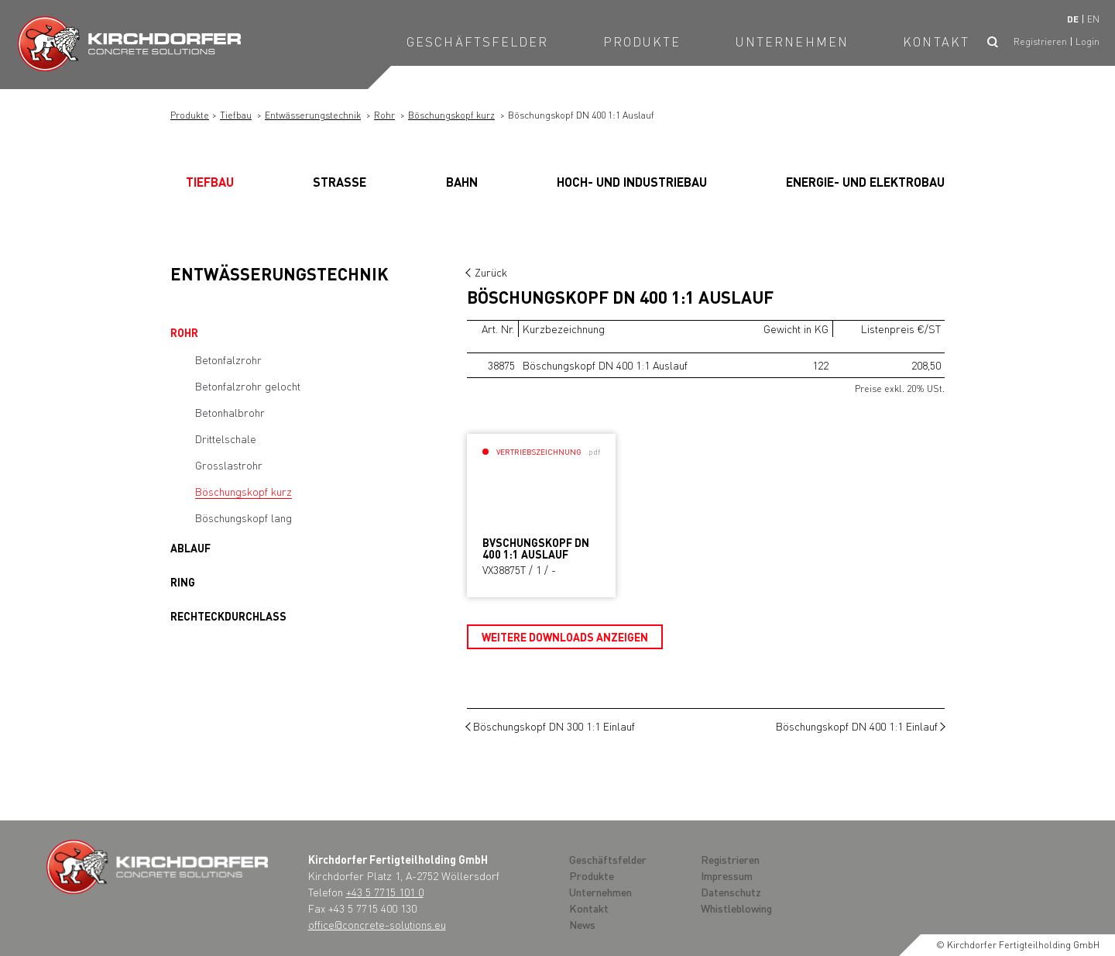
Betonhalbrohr (230, 412)
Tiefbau (236, 115)
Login (1088, 41)
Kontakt (936, 41)
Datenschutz (731, 892)
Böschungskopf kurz (451, 115)
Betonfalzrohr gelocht (247, 386)
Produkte (642, 41)
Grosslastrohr (228, 465)
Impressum (727, 875)
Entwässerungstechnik (313, 115)
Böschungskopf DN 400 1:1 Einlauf (857, 725)
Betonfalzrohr (228, 359)
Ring (182, 582)
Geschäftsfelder (478, 41)
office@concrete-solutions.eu (377, 924)
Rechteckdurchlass (228, 616)
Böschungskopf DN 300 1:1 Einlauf (554, 725)
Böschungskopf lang (243, 517)
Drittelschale (225, 438)
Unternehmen (792, 41)
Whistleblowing (736, 908)
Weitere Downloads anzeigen (565, 637)
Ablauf (190, 548)
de (1073, 19)
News (582, 924)
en (1093, 19)
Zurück (491, 272)
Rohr (384, 115)
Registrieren (1040, 41)
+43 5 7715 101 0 (385, 892)
